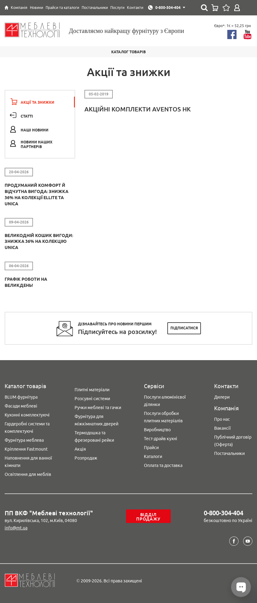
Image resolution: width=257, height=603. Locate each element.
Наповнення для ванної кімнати (28, 462)
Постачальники (229, 453)
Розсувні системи (92, 398)
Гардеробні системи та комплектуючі (27, 427)
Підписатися (184, 328)
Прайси (151, 447)
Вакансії (222, 428)
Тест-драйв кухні (160, 438)
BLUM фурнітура (21, 397)
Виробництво (157, 429)
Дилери (222, 397)
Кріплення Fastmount (26, 449)
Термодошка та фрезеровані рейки (94, 436)
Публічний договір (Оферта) (232, 441)
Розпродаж (86, 458)
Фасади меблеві (21, 406)
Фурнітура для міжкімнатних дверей (96, 420)
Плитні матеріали (92, 389)
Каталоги (153, 456)
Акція (80, 449)
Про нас (222, 419)
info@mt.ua (16, 527)
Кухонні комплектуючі (27, 414)
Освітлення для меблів (28, 474)
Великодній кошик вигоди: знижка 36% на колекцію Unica (39, 241)
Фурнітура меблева (24, 440)
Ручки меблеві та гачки (98, 407)
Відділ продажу (148, 516)
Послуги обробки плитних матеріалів (163, 417)
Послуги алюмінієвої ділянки (165, 401)
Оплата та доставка (163, 465)
